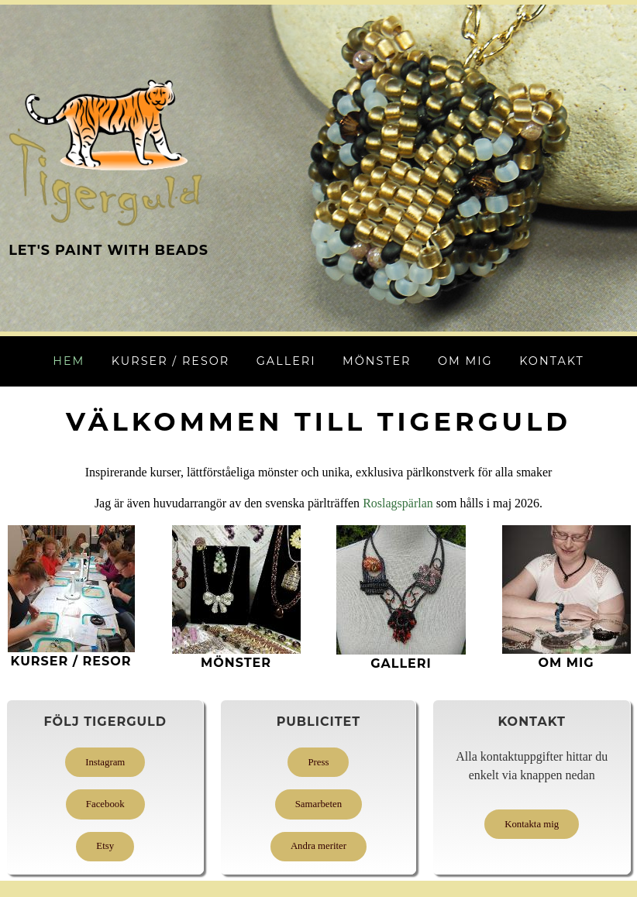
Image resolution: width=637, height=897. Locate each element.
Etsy (105, 845)
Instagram (105, 762)
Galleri (286, 361)
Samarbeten (318, 804)
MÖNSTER (236, 662)
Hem (68, 361)
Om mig (465, 361)
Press (318, 762)
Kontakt (551, 361)
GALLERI (401, 663)
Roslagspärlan (398, 503)
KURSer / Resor (70, 661)
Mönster (377, 361)
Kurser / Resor (171, 361)
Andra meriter (318, 845)
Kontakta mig (531, 824)
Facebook (105, 804)
